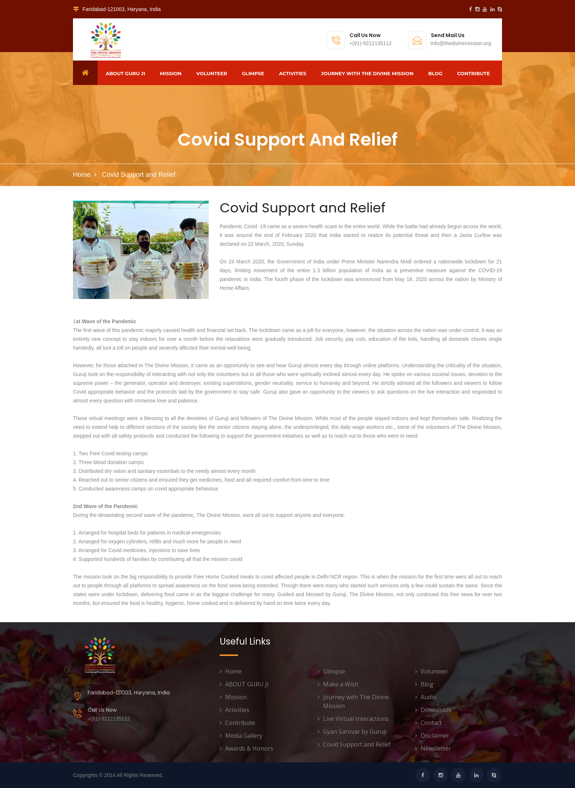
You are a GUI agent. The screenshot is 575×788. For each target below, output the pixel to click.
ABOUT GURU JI (125, 73)
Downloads (436, 710)
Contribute (473, 73)
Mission (171, 73)
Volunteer (211, 73)
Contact (431, 723)
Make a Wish (340, 684)
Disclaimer (435, 736)
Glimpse (253, 73)
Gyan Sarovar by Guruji (355, 731)
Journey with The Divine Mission (367, 73)
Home (82, 174)
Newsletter (436, 748)
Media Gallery (244, 736)
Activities (292, 73)
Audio (428, 697)
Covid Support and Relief (357, 744)
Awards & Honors (249, 748)
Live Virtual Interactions (356, 719)
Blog (435, 73)
